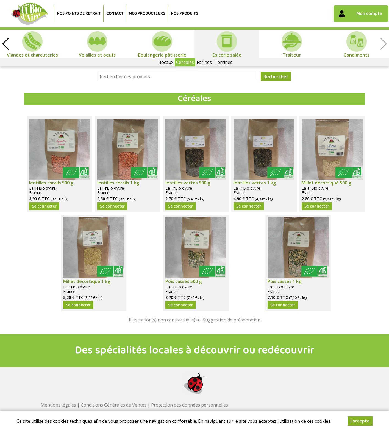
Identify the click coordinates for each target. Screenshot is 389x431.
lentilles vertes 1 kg (255, 183)
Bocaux (165, 62)
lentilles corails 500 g (51, 183)
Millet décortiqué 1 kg (86, 281)
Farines (204, 62)
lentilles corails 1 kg (118, 183)
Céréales (185, 62)
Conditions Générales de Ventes (113, 405)
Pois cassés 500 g (183, 281)
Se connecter (44, 206)
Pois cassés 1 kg (284, 281)
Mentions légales (58, 405)
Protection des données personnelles (189, 405)
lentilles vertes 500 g (187, 183)
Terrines (223, 62)
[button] (5, 44)
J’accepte (360, 421)
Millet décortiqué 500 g (326, 183)
